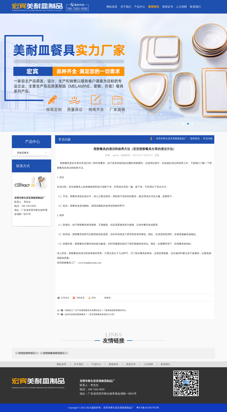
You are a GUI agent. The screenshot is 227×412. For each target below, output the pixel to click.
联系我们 (195, 6)
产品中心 (139, 6)
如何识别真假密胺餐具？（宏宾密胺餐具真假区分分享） (90, 314)
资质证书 (167, 6)
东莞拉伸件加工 (27, 353)
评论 (94, 298)
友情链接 (113, 341)
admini (115, 155)
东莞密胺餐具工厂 (66, 263)
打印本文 (65, 298)
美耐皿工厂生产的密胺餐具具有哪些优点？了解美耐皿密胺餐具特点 (95, 310)
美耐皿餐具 (22, 153)
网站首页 (112, 6)
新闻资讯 (153, 6)
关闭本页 (80, 298)
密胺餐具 (64, 163)
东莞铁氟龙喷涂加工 (54, 353)
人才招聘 (181, 6)
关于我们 (125, 6)
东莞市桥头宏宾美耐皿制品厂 (171, 138)
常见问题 (208, 138)
